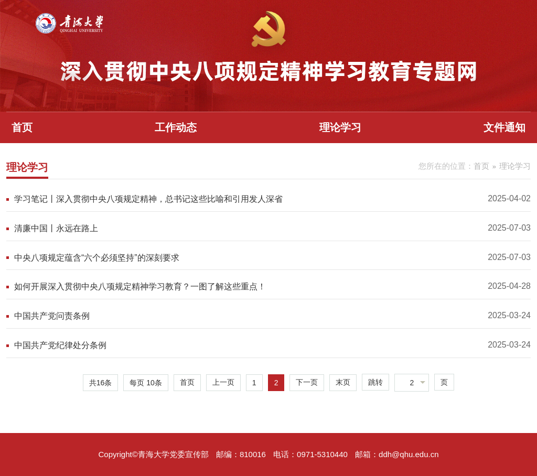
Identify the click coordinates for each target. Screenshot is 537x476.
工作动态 (176, 127)
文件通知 (504, 127)
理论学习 (340, 127)
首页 (22, 127)
